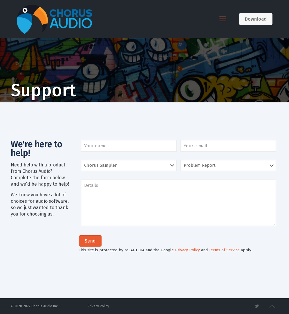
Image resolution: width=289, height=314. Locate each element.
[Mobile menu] (222, 19)
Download (256, 19)
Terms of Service (224, 250)
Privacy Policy (187, 250)
